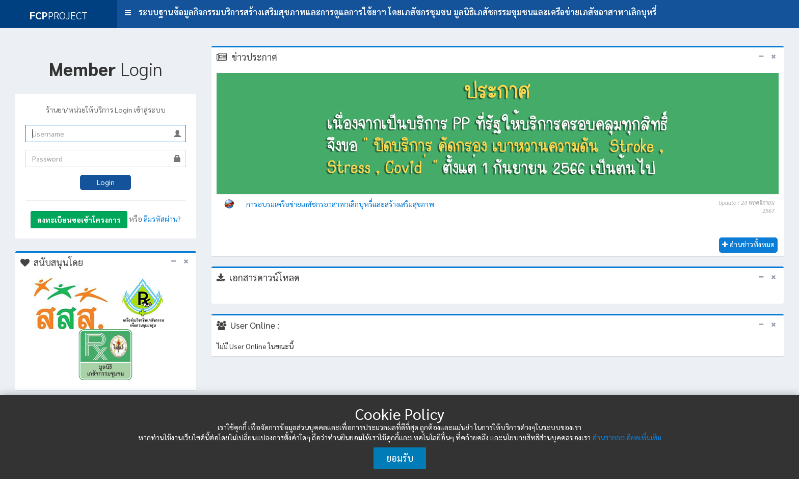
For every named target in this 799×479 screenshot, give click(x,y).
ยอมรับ (399, 458)
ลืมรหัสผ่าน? (162, 218)
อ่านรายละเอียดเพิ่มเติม (626, 437)
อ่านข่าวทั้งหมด (748, 244)
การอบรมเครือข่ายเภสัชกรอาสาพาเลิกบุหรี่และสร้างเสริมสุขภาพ (340, 203)
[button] (128, 12)
